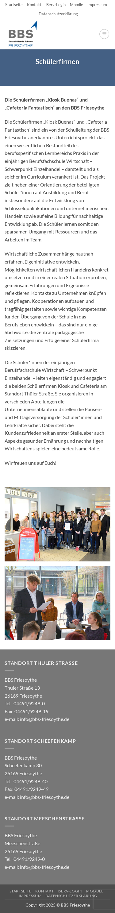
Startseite (14, 4)
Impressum (97, 4)
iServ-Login (56, 4)
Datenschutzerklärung (58, 13)
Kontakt (34, 4)
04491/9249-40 (30, 781)
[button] (104, 34)
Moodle (76, 4)
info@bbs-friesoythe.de (44, 719)
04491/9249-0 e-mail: (26, 711)
